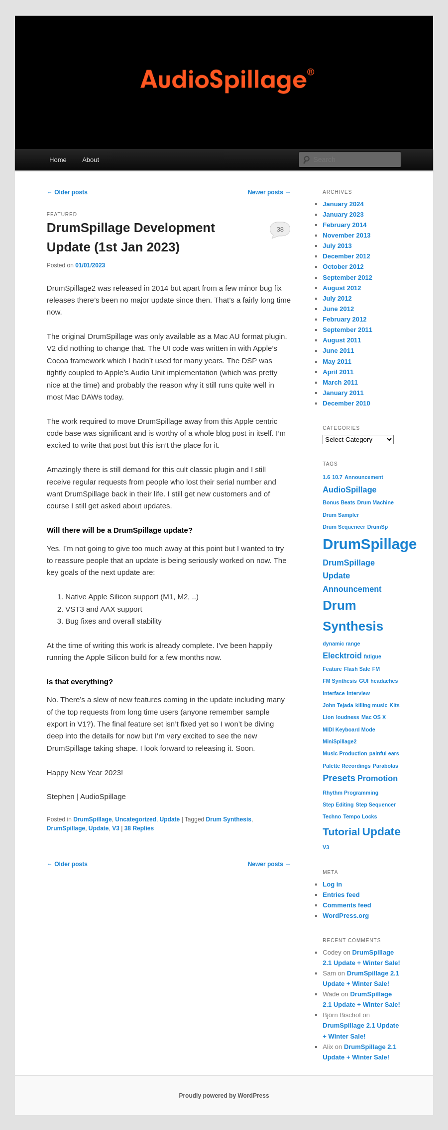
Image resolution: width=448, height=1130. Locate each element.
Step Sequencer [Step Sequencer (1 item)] (376, 804)
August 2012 (342, 288)
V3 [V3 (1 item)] (326, 847)
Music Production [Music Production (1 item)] (345, 753)
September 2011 (347, 329)
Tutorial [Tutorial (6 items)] (341, 831)
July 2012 (337, 298)
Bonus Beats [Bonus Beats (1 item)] (339, 502)
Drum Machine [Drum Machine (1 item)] (375, 502)
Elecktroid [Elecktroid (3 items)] (342, 655)
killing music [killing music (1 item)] (371, 705)
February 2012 (344, 319)
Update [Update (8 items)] (381, 831)
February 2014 (344, 225)
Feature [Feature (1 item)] (332, 669)
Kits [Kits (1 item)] (395, 705)
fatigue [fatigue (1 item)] (372, 656)
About (90, 159)
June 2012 (338, 309)
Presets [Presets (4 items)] (339, 778)
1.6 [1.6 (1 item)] (326, 477)
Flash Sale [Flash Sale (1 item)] (357, 669)
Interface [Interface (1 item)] (333, 693)
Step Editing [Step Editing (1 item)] (338, 804)
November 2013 (346, 235)
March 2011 (340, 382)
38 (280, 229)
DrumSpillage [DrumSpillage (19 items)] (370, 544)
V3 (115, 828)
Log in (332, 884)
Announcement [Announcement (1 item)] (363, 477)
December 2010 (346, 403)
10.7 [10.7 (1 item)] (337, 477)
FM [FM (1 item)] (376, 669)
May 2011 (337, 361)
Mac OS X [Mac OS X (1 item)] (373, 717)
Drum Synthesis (228, 819)
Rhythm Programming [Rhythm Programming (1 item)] (350, 793)
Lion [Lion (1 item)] (328, 717)
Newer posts (269, 192)
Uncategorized (135, 819)
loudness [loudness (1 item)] (347, 717)
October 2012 (343, 266)
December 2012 (346, 256)
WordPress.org (346, 915)
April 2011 (338, 372)
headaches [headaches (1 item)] (384, 681)
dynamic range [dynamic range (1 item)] (341, 643)
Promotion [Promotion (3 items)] (377, 778)
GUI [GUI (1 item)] (363, 681)
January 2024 (343, 204)
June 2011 (338, 350)
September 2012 (347, 277)
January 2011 (343, 393)
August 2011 (342, 340)
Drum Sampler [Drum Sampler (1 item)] (341, 515)
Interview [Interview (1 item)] (358, 693)
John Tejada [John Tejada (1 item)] (338, 705)
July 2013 (337, 245)
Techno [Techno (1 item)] (332, 816)
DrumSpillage (92, 819)
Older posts (67, 192)
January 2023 (343, 214)
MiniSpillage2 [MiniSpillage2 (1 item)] (339, 741)
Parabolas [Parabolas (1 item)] (385, 766)
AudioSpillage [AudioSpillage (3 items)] (349, 489)
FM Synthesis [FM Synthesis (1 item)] (340, 681)
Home (58, 159)
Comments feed (347, 905)
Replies (139, 828)
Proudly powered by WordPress (224, 1095)
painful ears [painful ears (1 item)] (384, 753)
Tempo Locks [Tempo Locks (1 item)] (360, 816)
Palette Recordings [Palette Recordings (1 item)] (347, 766)
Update (170, 819)
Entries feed (341, 894)
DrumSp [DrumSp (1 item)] (377, 527)
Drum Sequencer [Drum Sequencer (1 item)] (344, 527)
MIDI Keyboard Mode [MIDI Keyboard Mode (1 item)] (349, 729)
